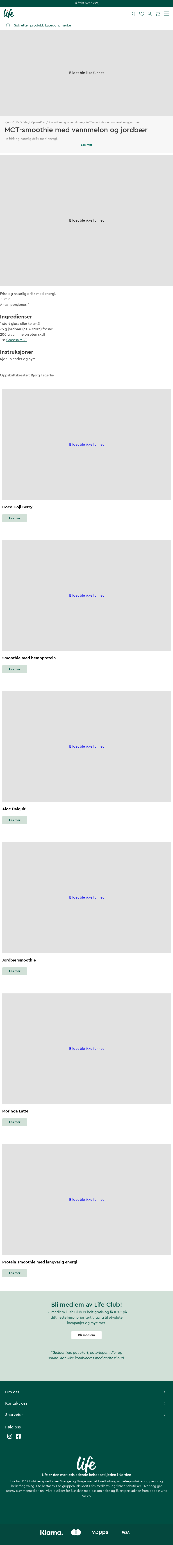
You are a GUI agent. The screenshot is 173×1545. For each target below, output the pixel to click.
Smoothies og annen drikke (66, 122)
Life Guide (21, 122)
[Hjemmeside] (9, 13)
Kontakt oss (86, 1403)
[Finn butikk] (134, 14)
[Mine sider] (150, 14)
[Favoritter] (141, 14)
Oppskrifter (38, 122)
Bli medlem (86, 1335)
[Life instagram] (9, 1438)
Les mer (14, 518)
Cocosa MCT (16, 340)
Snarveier (86, 1415)
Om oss (86, 1392)
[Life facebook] (18, 1438)
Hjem (8, 122)
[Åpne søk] (88, 25)
